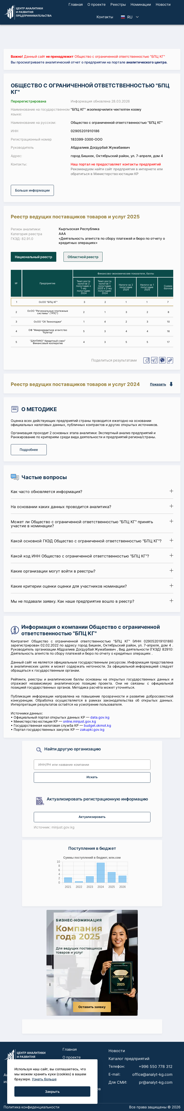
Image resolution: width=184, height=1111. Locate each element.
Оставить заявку (92, 1007)
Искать (92, 777)
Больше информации (32, 190)
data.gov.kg (99, 717)
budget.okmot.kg (97, 725)
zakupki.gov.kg (92, 729)
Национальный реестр (33, 257)
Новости (163, 4)
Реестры (118, 4)
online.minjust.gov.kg (79, 721)
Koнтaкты (105, 17)
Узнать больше (44, 1079)
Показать (158, 384)
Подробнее (29, 450)
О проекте (96, 4)
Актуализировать (92, 817)
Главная (76, 4)
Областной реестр (83, 257)
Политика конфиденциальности (31, 1107)
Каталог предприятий (129, 1058)
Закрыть (52, 1091)
